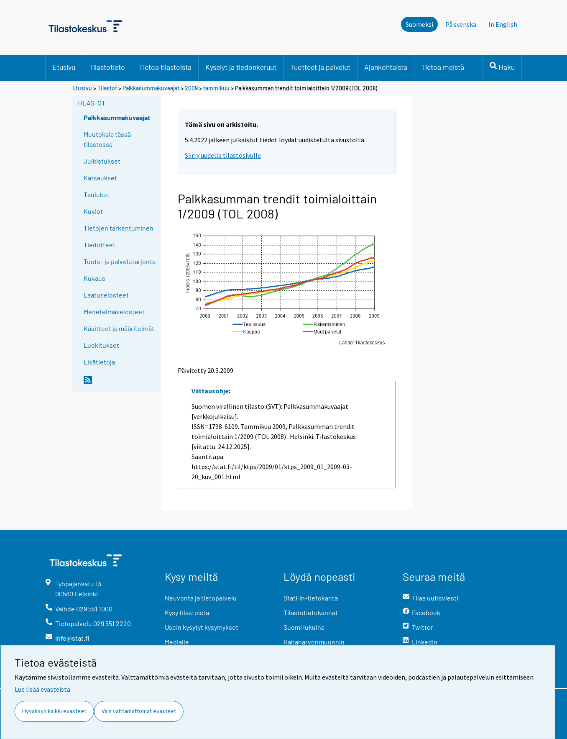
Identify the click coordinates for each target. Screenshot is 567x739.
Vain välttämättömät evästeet (139, 711)
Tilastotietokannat (311, 612)
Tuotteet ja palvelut (320, 67)
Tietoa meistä (442, 67)
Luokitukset (101, 345)
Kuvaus (94, 278)
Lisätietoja (99, 362)
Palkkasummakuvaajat (151, 88)
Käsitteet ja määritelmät (119, 328)
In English (505, 23)
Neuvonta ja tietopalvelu (201, 598)
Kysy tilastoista (187, 612)
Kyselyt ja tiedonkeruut (240, 67)
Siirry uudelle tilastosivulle (223, 155)
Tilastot (107, 88)
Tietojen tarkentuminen (118, 228)
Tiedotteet (99, 245)
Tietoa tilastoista (165, 67)
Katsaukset (100, 178)
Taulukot (97, 194)
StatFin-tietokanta (311, 598)
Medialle (177, 642)
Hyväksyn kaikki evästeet (54, 711)
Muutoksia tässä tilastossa (107, 139)
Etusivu (63, 67)
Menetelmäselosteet (114, 312)
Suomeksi (419, 24)
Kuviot (93, 211)
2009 (191, 88)
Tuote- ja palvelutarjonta (120, 261)
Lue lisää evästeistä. (43, 689)
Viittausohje (210, 391)
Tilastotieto (107, 67)
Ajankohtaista (385, 67)
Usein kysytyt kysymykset (201, 627)
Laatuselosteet (106, 295)
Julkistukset (102, 161)
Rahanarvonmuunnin (314, 642)
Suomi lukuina (304, 627)
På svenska (463, 23)
